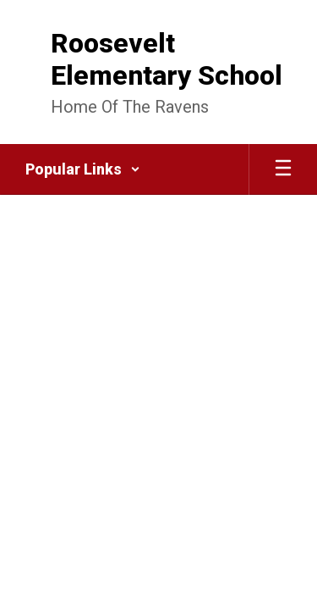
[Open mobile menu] (283, 169)
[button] (82, 169)
